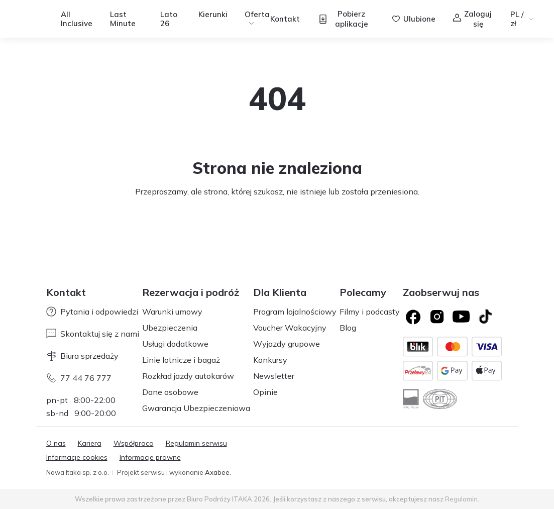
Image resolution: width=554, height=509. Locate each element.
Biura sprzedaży (82, 356)
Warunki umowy (172, 312)
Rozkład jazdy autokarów (188, 376)
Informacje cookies (76, 457)
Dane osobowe (170, 392)
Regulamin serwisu (196, 443)
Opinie (265, 392)
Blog (348, 328)
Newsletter (273, 376)
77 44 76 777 (79, 378)
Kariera (89, 443)
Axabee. (218, 472)
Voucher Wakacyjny (289, 328)
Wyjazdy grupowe (286, 344)
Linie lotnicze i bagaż (181, 360)
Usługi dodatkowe (175, 344)
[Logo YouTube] (461, 317)
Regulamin (461, 499)
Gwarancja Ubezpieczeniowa (196, 408)
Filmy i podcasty (370, 312)
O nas (56, 443)
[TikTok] (485, 317)
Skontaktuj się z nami (92, 334)
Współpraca (134, 443)
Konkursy (270, 360)
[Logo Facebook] (413, 317)
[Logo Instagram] (437, 317)
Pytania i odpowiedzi (92, 312)
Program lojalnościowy (295, 312)
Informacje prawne (150, 457)
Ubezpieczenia (169, 328)
